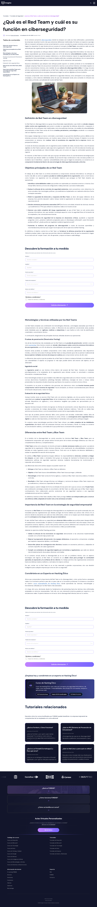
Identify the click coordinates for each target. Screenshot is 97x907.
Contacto (52, 877)
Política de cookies (48, 900)
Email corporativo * (29, 272)
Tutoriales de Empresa (55, 851)
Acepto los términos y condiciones (36, 299)
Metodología (10, 888)
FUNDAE (52, 874)
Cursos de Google (11, 854)
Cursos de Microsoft (12, 843)
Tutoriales (5, 16)
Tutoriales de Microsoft (56, 843)
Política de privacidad (48, 898)
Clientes (9, 883)
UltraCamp (10, 877)
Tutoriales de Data (54, 848)
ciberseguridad (46, 40)
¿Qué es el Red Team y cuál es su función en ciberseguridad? (42, 16)
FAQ (51, 872)
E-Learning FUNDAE (12, 872)
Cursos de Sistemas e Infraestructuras (17, 864)
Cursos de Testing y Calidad (14, 851)
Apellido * (27, 264)
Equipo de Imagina (15, 35)
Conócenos (10, 880)
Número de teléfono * (30, 289)
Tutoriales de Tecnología (56, 845)
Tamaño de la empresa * (30, 280)
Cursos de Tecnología (12, 845)
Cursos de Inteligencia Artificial (15, 859)
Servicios (9, 874)
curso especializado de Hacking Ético (46, 583)
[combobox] (83, 3)
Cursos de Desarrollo (12, 840)
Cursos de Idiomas (12, 856)
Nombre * (27, 256)
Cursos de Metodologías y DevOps (16, 862)
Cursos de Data (11, 848)
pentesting (32, 345)
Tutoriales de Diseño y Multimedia (58, 854)
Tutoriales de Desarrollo (56, 840)
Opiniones (9, 885)
